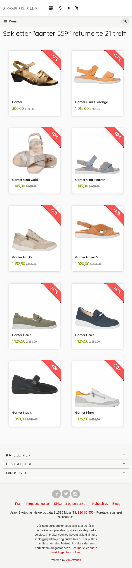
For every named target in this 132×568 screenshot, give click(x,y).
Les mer (77, 548)
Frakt (18, 503)
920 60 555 (86, 512)
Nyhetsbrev (100, 503)
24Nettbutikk (74, 560)
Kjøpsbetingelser (38, 503)
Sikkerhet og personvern (71, 503)
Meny (10, 21)
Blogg (116, 503)
